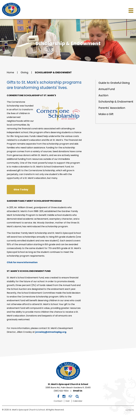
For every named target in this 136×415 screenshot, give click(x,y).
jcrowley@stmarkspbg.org (50, 332)
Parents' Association (111, 108)
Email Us (77, 390)
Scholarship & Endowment (53, 72)
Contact (58, 400)
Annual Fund (106, 89)
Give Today (21, 189)
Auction (103, 95)
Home (10, 72)
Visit (67, 400)
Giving (24, 72)
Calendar (77, 400)
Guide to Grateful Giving (114, 83)
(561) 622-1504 (61, 390)
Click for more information (22, 262)
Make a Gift (105, 114)
